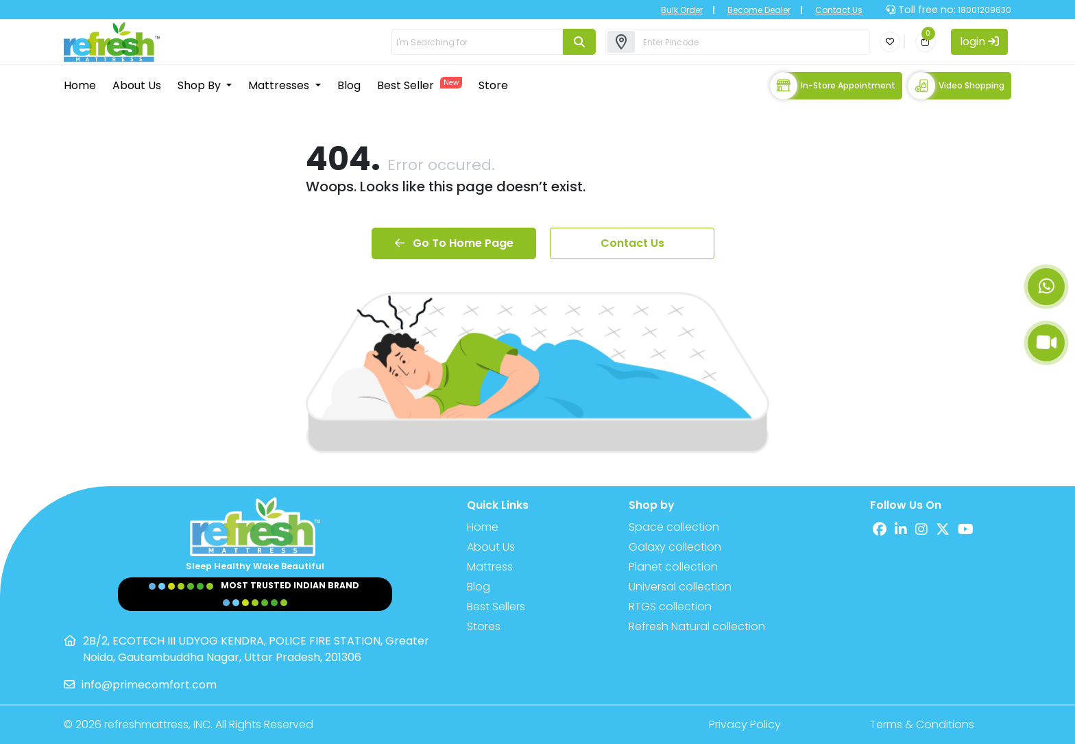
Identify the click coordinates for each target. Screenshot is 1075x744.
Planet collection (673, 567)
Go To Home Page (454, 243)
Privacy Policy (745, 724)
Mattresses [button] (280, 85)
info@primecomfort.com (149, 685)
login (979, 41)
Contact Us (838, 10)
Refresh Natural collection (697, 626)
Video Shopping (956, 85)
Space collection (674, 527)
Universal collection (680, 587)
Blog (349, 85)
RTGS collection (670, 606)
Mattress (490, 567)
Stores (483, 626)
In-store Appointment (832, 85)
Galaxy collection (675, 547)
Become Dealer (758, 10)
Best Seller (419, 85)
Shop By (201, 85)
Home (80, 85)
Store (493, 85)
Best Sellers (496, 606)
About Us (136, 85)
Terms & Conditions (922, 724)
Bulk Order (682, 10)
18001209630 (983, 10)
